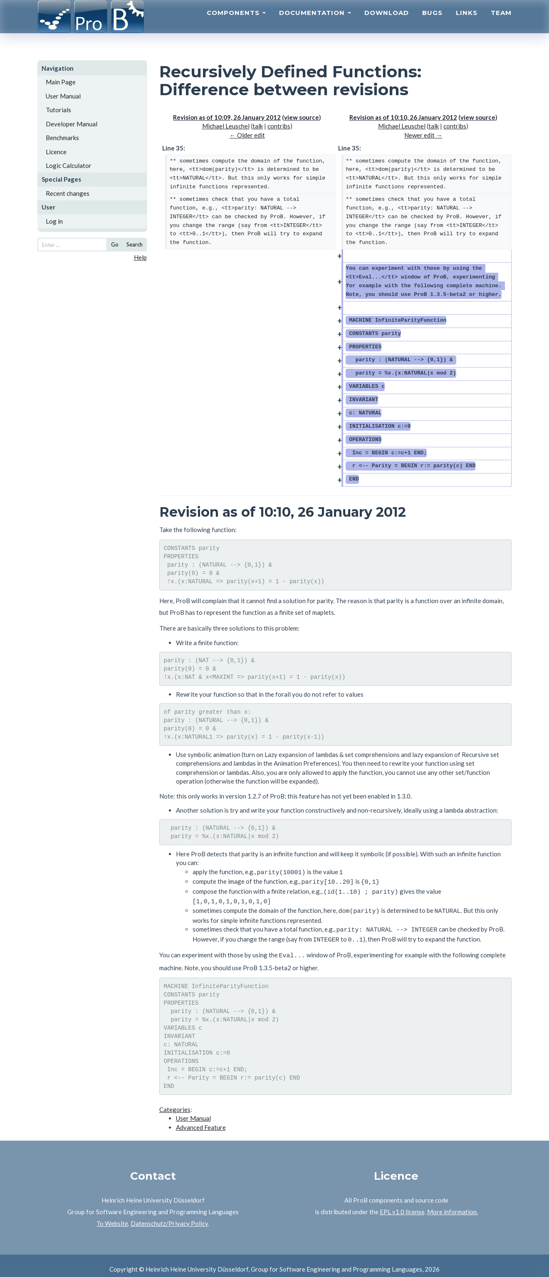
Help (140, 257)
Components (236, 23)
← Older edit (247, 135)
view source (301, 117)
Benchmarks (62, 137)
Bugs (432, 23)
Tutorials (58, 109)
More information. (452, 1204)
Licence (56, 151)
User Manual (63, 96)
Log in (54, 221)
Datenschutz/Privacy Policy (169, 1216)
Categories (174, 1102)
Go (115, 244)
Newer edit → (423, 135)
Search (134, 244)
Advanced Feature (201, 1120)
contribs (278, 126)
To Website (112, 1216)
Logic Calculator (69, 165)
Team (501, 23)
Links (466, 23)
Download (386, 23)
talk (257, 126)
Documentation (315, 23)
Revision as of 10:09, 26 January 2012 (227, 117)
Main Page (61, 82)
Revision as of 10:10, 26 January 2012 (403, 117)
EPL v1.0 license (402, 1204)
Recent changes (67, 193)
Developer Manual (71, 124)
